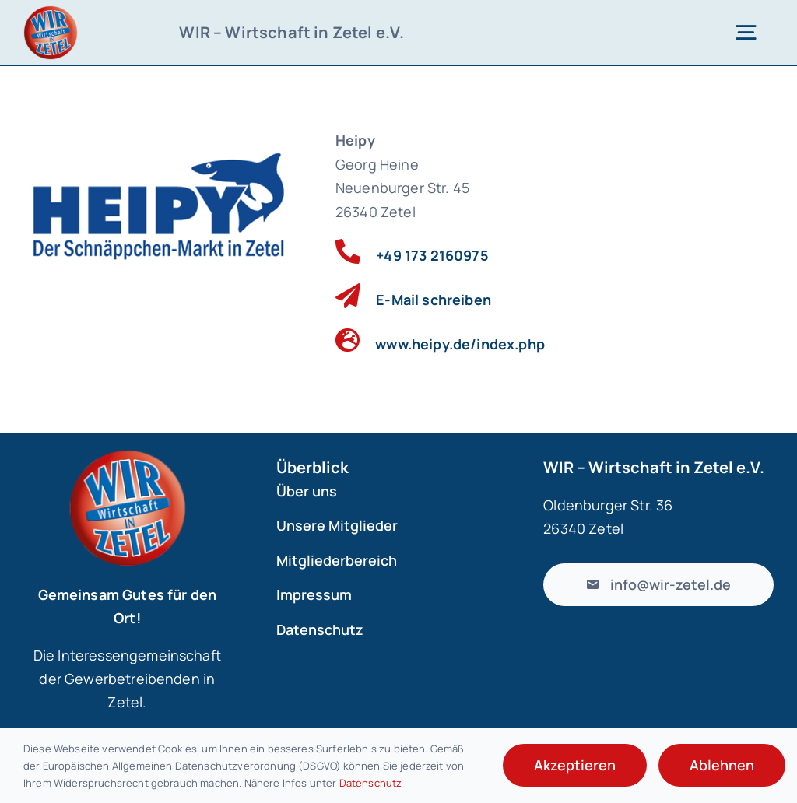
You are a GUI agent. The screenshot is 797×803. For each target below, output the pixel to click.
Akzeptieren (575, 765)
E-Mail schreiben (433, 299)
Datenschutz (370, 783)
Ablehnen (722, 765)
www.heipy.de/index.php (460, 344)
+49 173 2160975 (432, 255)
